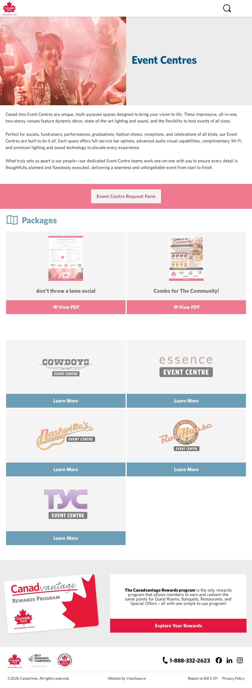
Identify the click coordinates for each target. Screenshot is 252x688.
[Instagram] (240, 660)
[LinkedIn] (229, 660)
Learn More (65, 401)
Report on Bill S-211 (203, 678)
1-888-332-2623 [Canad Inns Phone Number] (190, 660)
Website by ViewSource (127, 678)
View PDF (69, 307)
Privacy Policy (233, 678)
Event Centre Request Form (126, 200)
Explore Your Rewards (178, 625)
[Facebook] (219, 660)
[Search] (227, 8)
